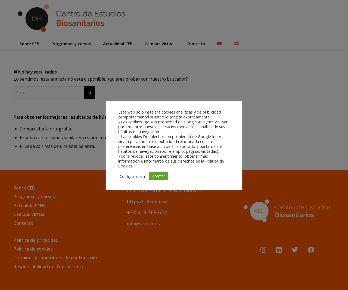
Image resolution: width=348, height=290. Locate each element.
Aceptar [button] (158, 175)
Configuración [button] (132, 176)
